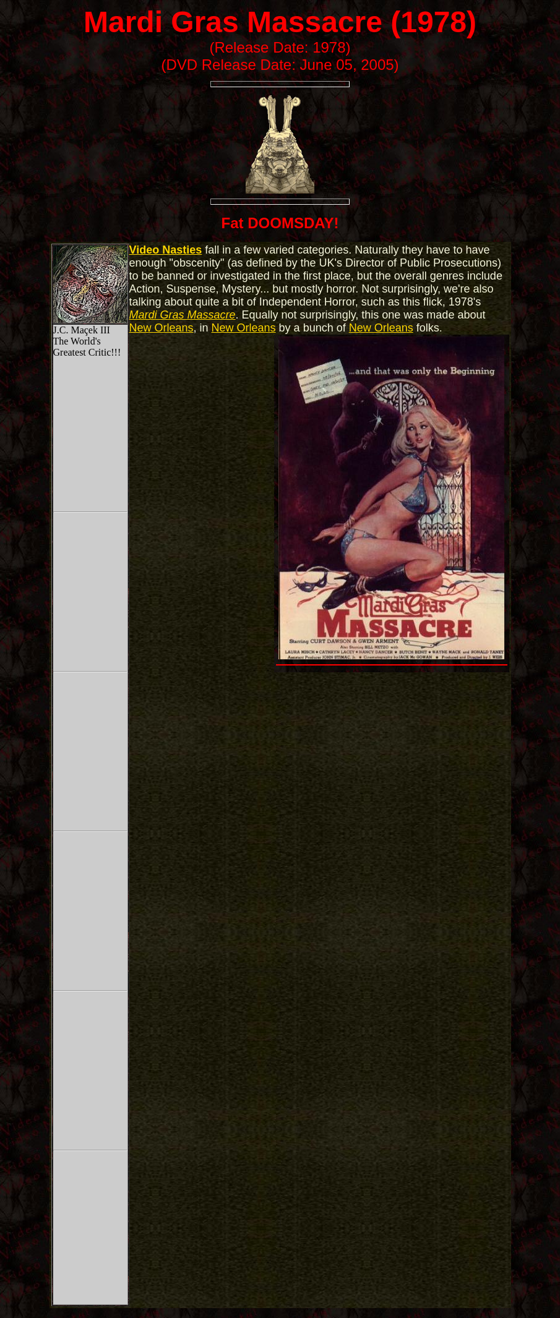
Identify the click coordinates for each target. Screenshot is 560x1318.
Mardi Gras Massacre (233, 22)
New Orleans (161, 328)
